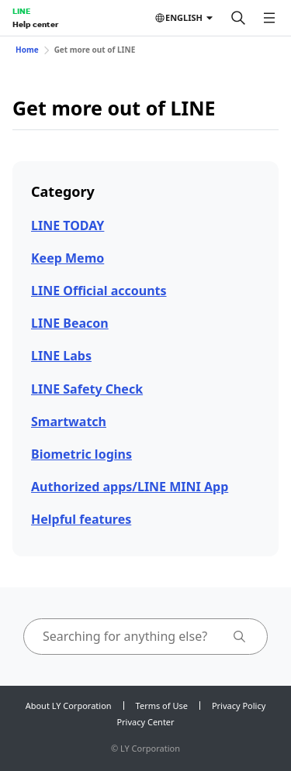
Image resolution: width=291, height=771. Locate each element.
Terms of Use (162, 705)
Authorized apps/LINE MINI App (129, 486)
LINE (21, 10)
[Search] (238, 17)
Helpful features (81, 519)
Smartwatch (68, 421)
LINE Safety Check (87, 389)
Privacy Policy (238, 705)
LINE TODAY (67, 225)
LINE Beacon (70, 323)
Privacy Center (145, 722)
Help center (35, 24)
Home (27, 49)
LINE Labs (61, 355)
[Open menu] (269, 17)
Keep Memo (67, 258)
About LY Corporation (69, 705)
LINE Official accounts (99, 290)
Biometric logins (81, 454)
